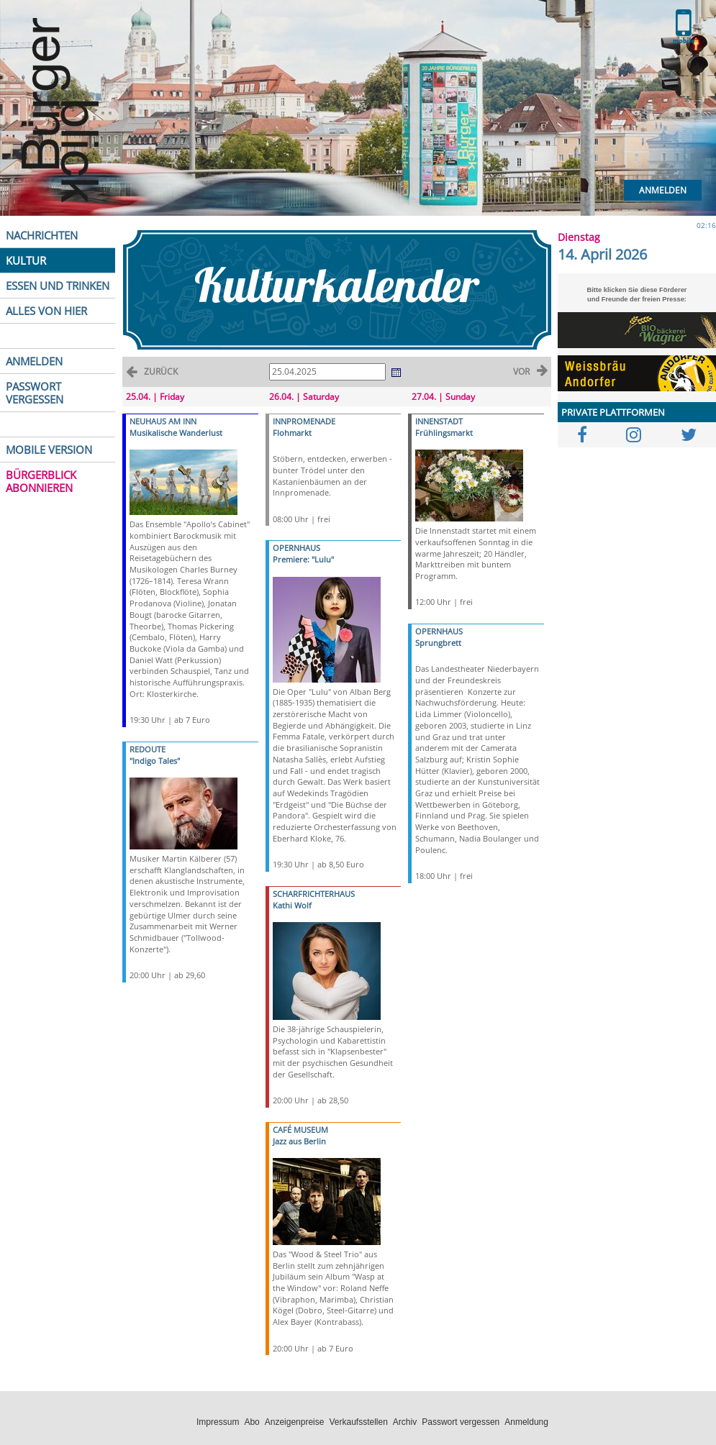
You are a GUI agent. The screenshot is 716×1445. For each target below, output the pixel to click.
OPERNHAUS (296, 547)
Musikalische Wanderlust (176, 432)
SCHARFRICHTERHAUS (314, 893)
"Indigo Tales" (155, 760)
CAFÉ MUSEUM (300, 1129)
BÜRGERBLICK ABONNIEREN (41, 481)
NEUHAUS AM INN (163, 421)
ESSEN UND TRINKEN (57, 285)
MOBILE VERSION (49, 449)
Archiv (405, 1422)
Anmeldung (526, 1422)
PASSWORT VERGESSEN (34, 392)
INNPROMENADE (304, 421)
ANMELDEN (34, 361)
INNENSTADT (439, 421)
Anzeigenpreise (295, 1422)
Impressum (217, 1422)
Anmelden (662, 190)
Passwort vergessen (460, 1422)
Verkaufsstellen (358, 1422)
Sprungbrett (438, 642)
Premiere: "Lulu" (303, 559)
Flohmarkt (292, 432)
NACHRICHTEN (42, 235)
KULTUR (26, 260)
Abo (251, 1422)
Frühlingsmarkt (444, 432)
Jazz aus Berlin (299, 1141)
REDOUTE (148, 749)
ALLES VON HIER (46, 311)
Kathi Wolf (292, 905)
